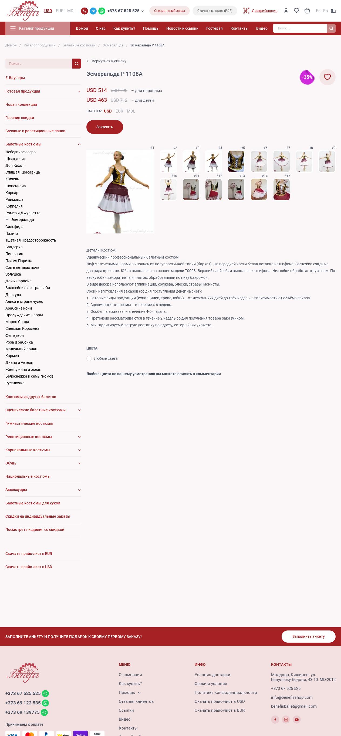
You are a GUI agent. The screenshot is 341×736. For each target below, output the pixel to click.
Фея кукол (14, 335)
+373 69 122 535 (23, 703)
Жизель (12, 179)
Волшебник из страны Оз (27, 288)
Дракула (13, 295)
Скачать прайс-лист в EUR (220, 710)
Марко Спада (17, 322)
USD (108, 111)
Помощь (150, 28)
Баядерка (14, 247)
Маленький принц (21, 349)
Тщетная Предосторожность (30, 240)
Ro (325, 10)
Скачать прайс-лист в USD (220, 701)
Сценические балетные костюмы (35, 410)
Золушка (13, 274)
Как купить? (124, 28)
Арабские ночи (18, 308)
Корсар (11, 193)
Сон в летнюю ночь (22, 267)
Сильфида (14, 227)
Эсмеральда (113, 45)
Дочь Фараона (18, 281)
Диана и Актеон (19, 362)
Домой (82, 28)
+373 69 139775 (22, 712)
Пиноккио (14, 254)
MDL (131, 111)
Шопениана (15, 186)
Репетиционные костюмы (28, 437)
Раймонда (14, 199)
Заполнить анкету (308, 636)
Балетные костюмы (79, 45)
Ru (333, 10)
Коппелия (14, 206)
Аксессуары (16, 489)
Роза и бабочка (19, 342)
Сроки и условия (211, 683)
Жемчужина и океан (23, 369)
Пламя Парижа (18, 261)
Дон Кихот (14, 165)
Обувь (10, 463)
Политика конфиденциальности (226, 692)
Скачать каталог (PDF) (214, 11)
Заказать (104, 127)
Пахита (11, 233)
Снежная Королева (22, 328)
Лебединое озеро (20, 152)
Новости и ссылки (182, 28)
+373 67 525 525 (123, 10)
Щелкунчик (15, 159)
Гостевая (214, 28)
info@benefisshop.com (292, 697)
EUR (119, 111)
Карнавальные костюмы (27, 450)
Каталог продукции (40, 45)
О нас (101, 28)
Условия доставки (212, 674)
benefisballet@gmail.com (294, 706)
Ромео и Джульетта (22, 213)
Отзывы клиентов (136, 701)
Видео (262, 28)
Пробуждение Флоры (24, 315)
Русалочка (15, 383)
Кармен (12, 356)
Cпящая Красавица (22, 172)
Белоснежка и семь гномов (29, 376)
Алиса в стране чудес (24, 301)
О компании (130, 674)
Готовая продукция (22, 91)
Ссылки (126, 710)
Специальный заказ (169, 11)
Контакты (239, 28)
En (318, 10)
